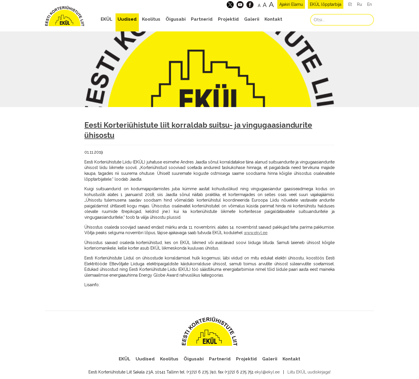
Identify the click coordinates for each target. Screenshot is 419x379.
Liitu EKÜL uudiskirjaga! (309, 372)
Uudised (127, 19)
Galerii (251, 19)
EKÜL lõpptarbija (325, 4)
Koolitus (151, 19)
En (369, 4)
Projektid (228, 19)
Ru (359, 4)
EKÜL (106, 19)
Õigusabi (176, 19)
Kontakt (273, 19)
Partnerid (202, 19)
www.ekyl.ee (255, 232)
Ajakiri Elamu (291, 4)
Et (350, 4)
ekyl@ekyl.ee (267, 372)
